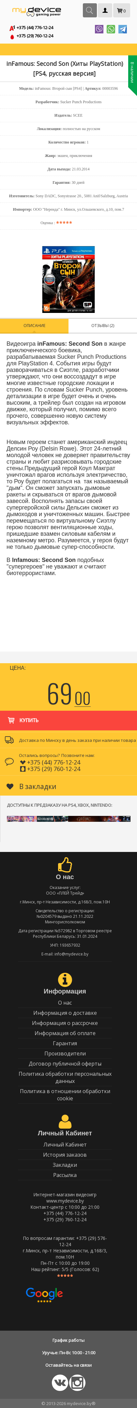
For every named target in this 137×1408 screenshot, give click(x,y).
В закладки (31, 786)
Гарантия (65, 1043)
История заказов (65, 1154)
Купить (23, 717)
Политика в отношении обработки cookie (65, 1095)
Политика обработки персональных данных (65, 1077)
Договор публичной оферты (65, 1063)
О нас (65, 1002)
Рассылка (65, 1175)
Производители (65, 1053)
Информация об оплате (65, 1033)
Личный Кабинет (65, 1144)
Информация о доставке (65, 1012)
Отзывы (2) (102, 325)
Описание (34, 325)
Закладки (65, 1164)
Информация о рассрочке (65, 1023)
